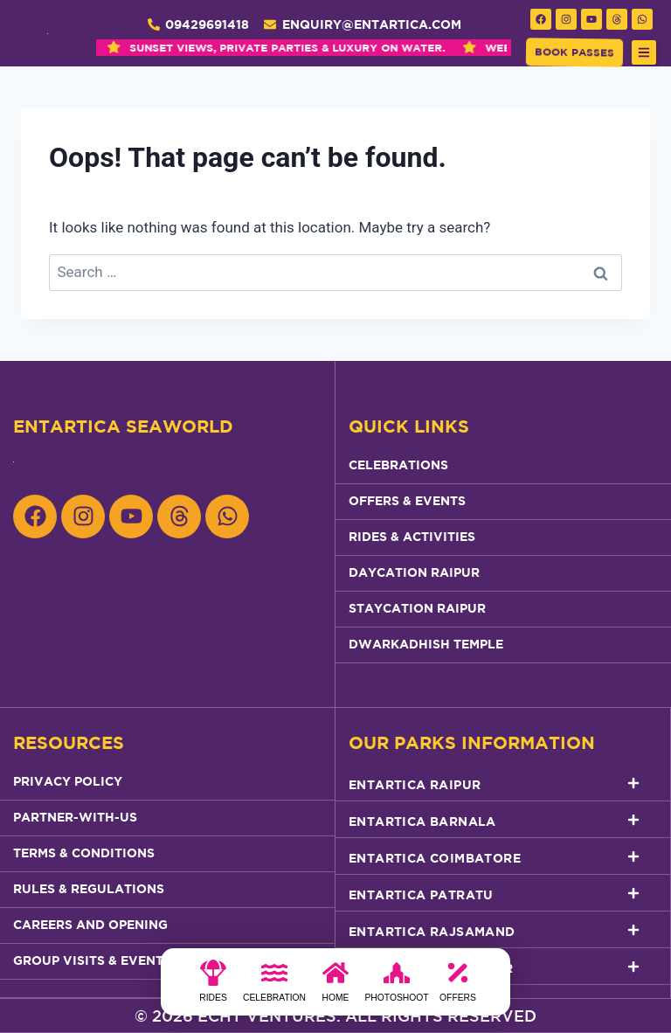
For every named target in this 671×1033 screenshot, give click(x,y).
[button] (644, 52)
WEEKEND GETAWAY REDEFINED (366, 47)
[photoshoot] (396, 987)
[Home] (335, 987)
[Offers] (457, 987)
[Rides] (213, 987)
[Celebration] (274, 987)
